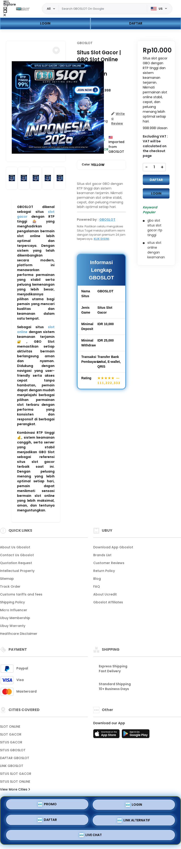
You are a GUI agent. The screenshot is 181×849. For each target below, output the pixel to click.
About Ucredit (105, 594)
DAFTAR (135, 23)
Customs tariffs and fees (21, 594)
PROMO (47, 805)
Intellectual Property (17, 570)
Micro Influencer (13, 610)
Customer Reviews (108, 563)
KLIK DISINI (101, 239)
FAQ (96, 586)
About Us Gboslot (15, 547)
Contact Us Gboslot (17, 555)
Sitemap (7, 578)
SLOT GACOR (10, 734)
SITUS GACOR (11, 742)
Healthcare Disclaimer (18, 633)
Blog (97, 578)
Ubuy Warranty (12, 625)
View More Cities (15, 789)
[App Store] (107, 735)
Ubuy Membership (15, 618)
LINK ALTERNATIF (133, 820)
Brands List (102, 555)
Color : (93, 164)
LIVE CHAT (90, 835)
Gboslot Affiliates (108, 602)
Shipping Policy (12, 602)
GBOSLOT (85, 43)
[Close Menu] (5, 10)
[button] (56, 50)
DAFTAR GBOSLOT (14, 758)
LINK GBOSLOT (11, 765)
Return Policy (104, 570)
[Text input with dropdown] (103, 8)
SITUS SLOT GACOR (15, 773)
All (49, 8)
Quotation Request (16, 563)
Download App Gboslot (113, 547)
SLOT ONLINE (10, 726)
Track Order (10, 586)
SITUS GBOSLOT (13, 750)
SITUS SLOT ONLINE (15, 781)
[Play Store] (135, 735)
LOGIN (45, 23)
